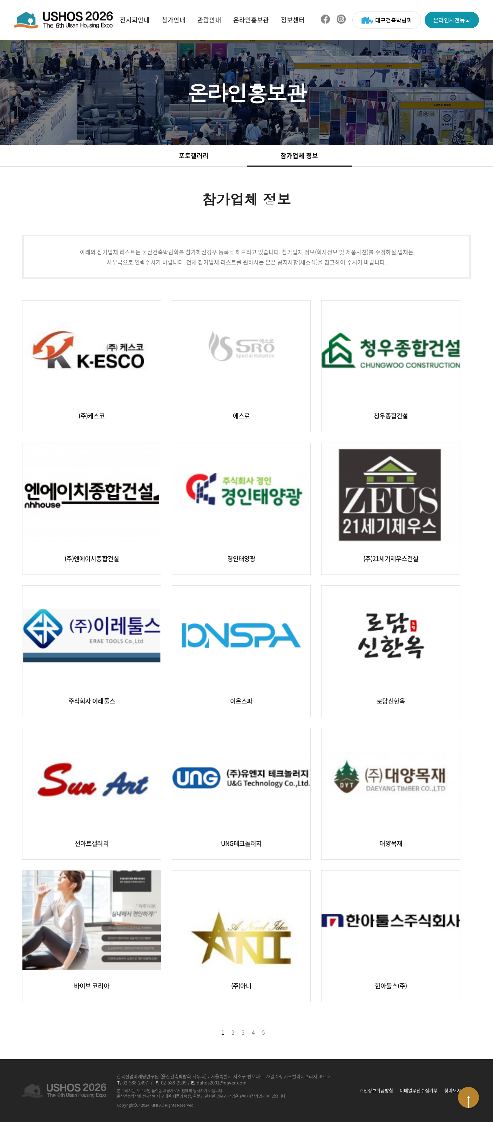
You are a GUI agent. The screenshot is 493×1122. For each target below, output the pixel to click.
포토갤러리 (194, 155)
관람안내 (209, 20)
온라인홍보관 (251, 20)
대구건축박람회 (387, 19)
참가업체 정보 (299, 155)
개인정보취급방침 (376, 1090)
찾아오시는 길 (457, 1090)
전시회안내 (135, 20)
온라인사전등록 (451, 19)
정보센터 (293, 20)
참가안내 (173, 20)
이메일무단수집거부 (419, 1090)
